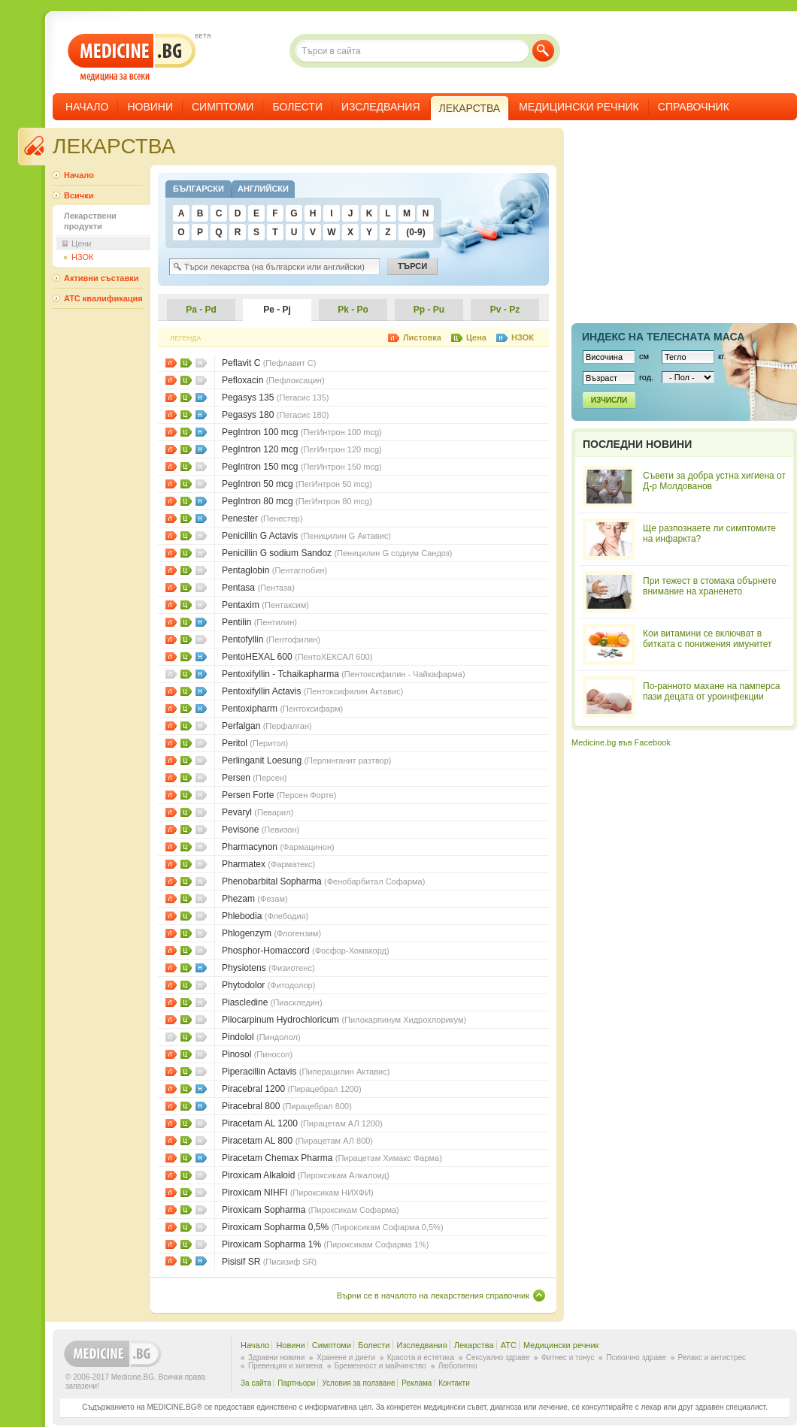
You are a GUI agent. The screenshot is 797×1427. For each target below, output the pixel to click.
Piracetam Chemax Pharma (332, 1158)
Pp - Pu (429, 309)
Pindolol (261, 1037)
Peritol (255, 743)
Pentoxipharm (282, 708)
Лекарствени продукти (90, 221)
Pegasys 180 (275, 415)
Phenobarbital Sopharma (323, 881)
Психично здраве (636, 1357)
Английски (263, 188)
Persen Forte (279, 795)
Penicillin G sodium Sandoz (337, 553)
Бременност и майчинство (380, 1366)
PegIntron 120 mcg (302, 449)
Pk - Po (353, 309)
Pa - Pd (201, 309)
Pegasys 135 (275, 397)
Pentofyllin (271, 639)
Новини (150, 107)
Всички (78, 195)
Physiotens (268, 968)
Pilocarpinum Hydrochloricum (344, 1019)
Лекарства (474, 1345)
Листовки (171, 362)
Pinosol (257, 1054)
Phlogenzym (271, 933)
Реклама (417, 1383)
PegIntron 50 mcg (297, 484)
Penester (262, 518)
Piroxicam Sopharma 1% (325, 1244)
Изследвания (380, 107)
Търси (543, 51)
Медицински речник (579, 107)
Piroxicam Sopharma (310, 1210)
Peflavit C (269, 363)
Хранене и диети (346, 1357)
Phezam (255, 898)
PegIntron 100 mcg (302, 432)
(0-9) (415, 232)
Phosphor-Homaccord (305, 950)
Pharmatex (268, 864)
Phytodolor (268, 985)
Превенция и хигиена (285, 1366)
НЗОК (201, 397)
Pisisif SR (269, 1261)
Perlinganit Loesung (307, 760)
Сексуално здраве (498, 1357)
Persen (254, 777)
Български (198, 188)
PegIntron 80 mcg (297, 501)
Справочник (693, 107)
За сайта (256, 1383)
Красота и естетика (420, 1357)
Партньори (296, 1383)
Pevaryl (257, 812)
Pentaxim (265, 605)
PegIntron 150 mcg (302, 466)
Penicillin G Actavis (306, 536)
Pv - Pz (505, 309)
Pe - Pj (277, 309)
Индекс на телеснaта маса (663, 337)
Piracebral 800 (287, 1106)
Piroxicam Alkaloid (305, 1175)
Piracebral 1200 (292, 1089)
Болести (297, 107)
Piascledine (272, 1002)
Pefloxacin (273, 380)
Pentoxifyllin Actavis (312, 691)
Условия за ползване (358, 1383)
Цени (186, 362)
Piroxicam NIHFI (298, 1192)
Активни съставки (101, 278)
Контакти (454, 1383)
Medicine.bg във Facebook (621, 742)
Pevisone (260, 829)
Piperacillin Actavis (305, 1071)
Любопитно (457, 1366)
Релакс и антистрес (712, 1357)
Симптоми (222, 107)
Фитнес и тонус (567, 1357)
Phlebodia (265, 916)
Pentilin (259, 622)
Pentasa (258, 587)
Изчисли (609, 400)
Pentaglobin (274, 570)
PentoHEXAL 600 (297, 657)
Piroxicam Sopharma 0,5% (333, 1227)
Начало (86, 107)
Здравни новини (276, 1357)
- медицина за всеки (132, 57)
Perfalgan (267, 726)
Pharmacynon (278, 847)
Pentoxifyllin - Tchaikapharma (343, 674)
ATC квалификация (103, 298)
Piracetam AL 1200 (302, 1123)
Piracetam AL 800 (297, 1140)
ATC (509, 1345)
